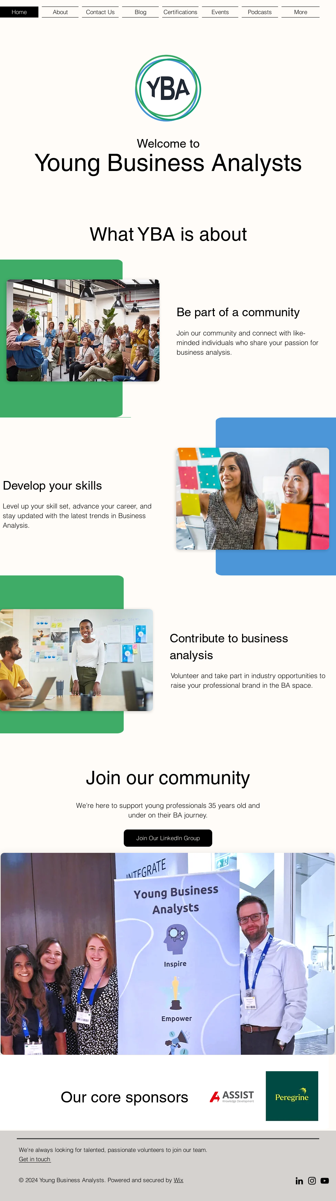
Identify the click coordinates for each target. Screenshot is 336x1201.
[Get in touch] (38, 1159)
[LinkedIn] (299, 1181)
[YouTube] (325, 1181)
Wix (178, 1179)
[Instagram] (312, 1181)
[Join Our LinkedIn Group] (168, 838)
